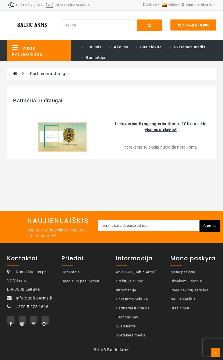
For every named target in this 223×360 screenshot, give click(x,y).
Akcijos (121, 47)
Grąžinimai (179, 308)
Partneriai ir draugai (49, 73)
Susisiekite (151, 47)
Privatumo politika (132, 299)
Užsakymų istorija (186, 281)
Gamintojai (96, 57)
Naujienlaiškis (183, 299)
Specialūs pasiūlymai (80, 281)
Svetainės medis (190, 47)
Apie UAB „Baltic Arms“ (136, 272)
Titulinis (94, 47)
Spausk (210, 226)
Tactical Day (127, 317)
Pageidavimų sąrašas (189, 290)
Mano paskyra (182, 272)
